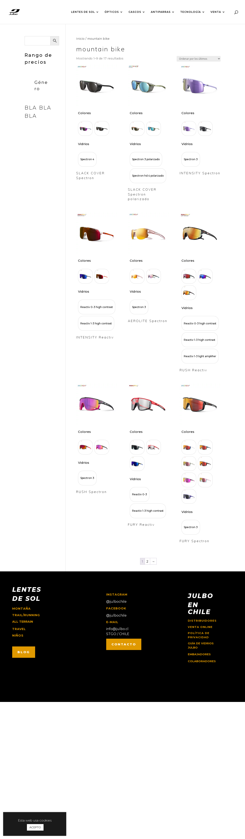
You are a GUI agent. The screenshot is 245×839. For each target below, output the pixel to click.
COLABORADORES (202, 661)
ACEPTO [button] (35, 827)
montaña (21, 608)
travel (19, 629)
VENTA (216, 12)
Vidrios (83, 144)
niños (18, 635)
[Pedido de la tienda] (199, 59)
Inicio (80, 38)
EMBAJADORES (199, 654)
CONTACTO (123, 644)
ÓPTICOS (112, 12)
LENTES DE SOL (83, 12)
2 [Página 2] (147, 561)
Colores (84, 113)
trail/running (26, 615)
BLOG (23, 652)
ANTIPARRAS (161, 12)
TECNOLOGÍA (190, 12)
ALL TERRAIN (22, 622)
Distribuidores (202, 620)
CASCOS (134, 12)
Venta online (200, 627)
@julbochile (116, 602)
